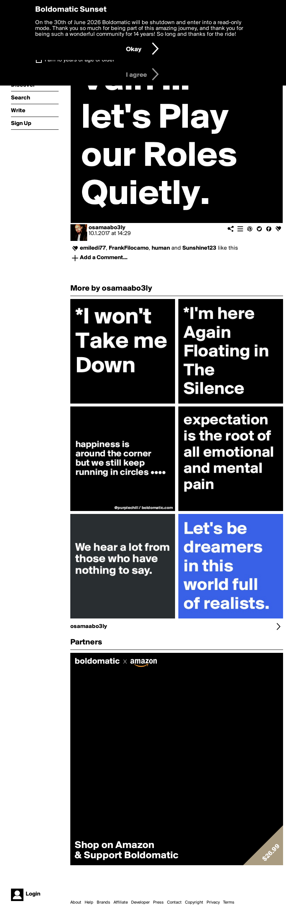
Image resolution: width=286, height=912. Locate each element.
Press (158, 902)
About (75, 902)
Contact (174, 902)
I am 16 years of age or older (80, 60)
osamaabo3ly (107, 228)
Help (89, 902)
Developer (140, 902)
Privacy (213, 902)
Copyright (194, 902)
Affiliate (121, 902)
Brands (103, 902)
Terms (228, 902)
